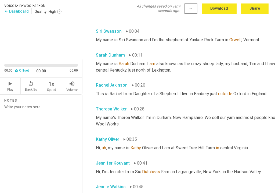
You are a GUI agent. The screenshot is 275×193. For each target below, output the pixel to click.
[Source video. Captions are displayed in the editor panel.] (41, 37)
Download (219, 8)
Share (254, 8)
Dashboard (16, 11)
